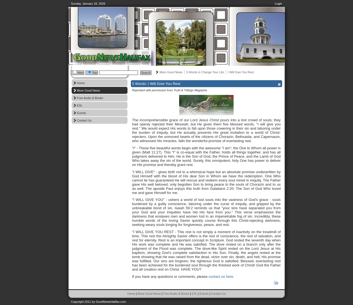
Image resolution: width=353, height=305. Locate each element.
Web (80, 72)
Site (94, 72)
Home (131, 293)
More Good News (170, 72)
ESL (194, 293)
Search (146, 72)
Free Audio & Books (176, 293)
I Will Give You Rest (241, 72)
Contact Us (218, 293)
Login (278, 3)
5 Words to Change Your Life (205, 72)
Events (204, 293)
